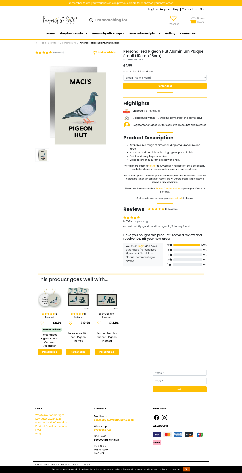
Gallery (170, 33)
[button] (41, 105)
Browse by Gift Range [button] (107, 33)
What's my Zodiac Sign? (50, 415)
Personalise (165, 86)
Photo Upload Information (51, 422)
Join (179, 389)
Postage (86, 464)
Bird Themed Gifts (68, 43)
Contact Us (189, 9)
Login (141, 246)
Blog (202, 9)
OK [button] (186, 469)
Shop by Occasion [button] (72, 33)
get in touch (177, 198)
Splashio (152, 166)
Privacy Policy (42, 464)
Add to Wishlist (104, 52)
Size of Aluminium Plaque (138, 71)
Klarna (76, 464)
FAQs (38, 430)
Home (50, 33)
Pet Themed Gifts (49, 43)
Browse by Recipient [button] (143, 33)
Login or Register (159, 9)
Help (176, 9)
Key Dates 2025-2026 (48, 419)
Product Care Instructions (168, 188)
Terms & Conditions (60, 464)
